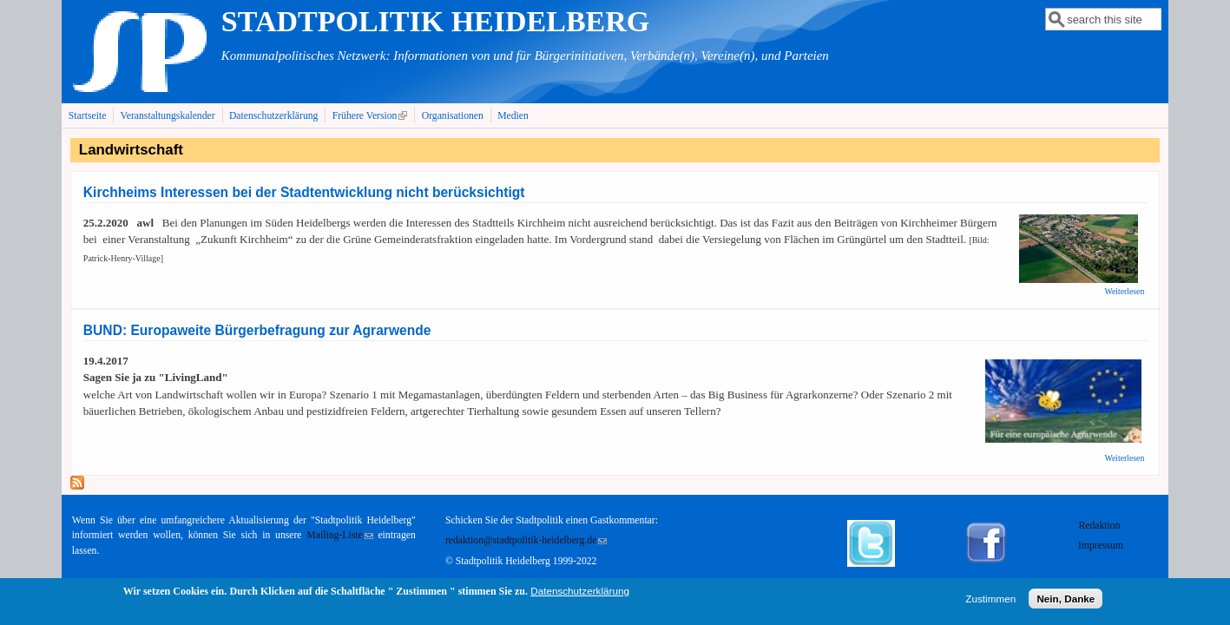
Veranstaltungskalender (168, 116)
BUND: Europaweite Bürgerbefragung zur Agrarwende (257, 330)
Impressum (1100, 545)
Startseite (88, 116)
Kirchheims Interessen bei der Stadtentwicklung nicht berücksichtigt (304, 192)
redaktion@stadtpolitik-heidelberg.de (526, 540)
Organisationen (452, 116)
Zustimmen (990, 602)
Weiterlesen (1124, 291)
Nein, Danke (1065, 602)
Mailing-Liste (339, 535)
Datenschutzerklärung (274, 116)
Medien (513, 116)
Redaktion (1100, 525)
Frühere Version (371, 115)
